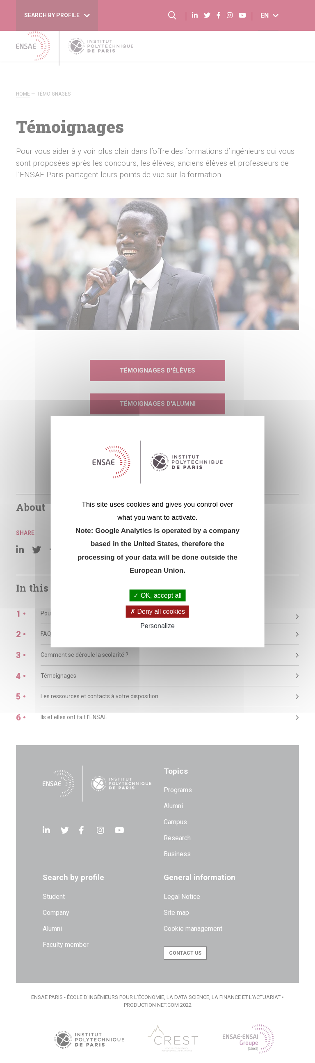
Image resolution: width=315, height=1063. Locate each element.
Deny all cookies (157, 611)
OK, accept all (157, 595)
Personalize (157, 625)
